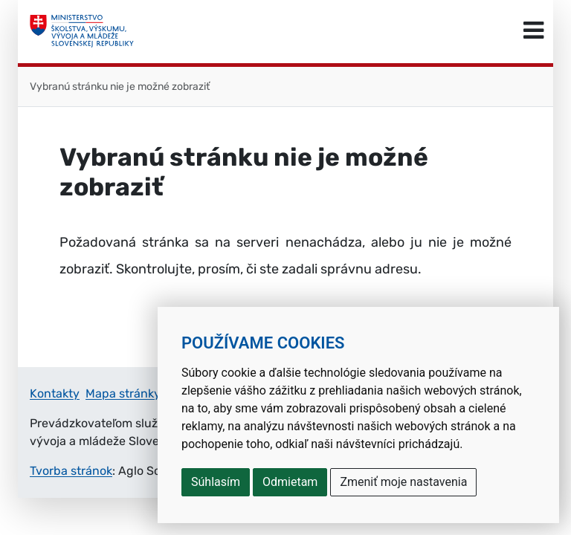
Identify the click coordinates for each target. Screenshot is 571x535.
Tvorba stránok (71, 471)
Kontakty (55, 393)
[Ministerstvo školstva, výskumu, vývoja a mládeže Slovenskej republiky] (82, 31)
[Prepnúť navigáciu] (533, 31)
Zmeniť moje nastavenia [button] (403, 482)
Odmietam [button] (289, 482)
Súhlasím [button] (215, 482)
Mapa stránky (123, 393)
